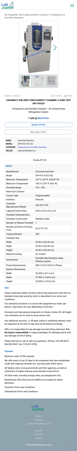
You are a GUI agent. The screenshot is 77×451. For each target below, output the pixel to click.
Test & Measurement (28, 14)
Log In (38, 430)
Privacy (38, 420)
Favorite (56, 96)
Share (68, 96)
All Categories (11, 14)
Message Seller (38, 132)
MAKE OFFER (38, 125)
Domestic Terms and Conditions (20, 387)
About (38, 438)
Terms (38, 416)
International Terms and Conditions (21, 391)
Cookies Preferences (38, 423)
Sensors (44, 14)
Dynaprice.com (44, 445)
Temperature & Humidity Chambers (32, 147)
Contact (38, 434)
